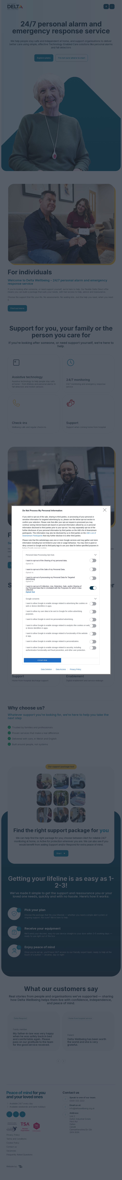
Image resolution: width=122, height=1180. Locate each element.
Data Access (61, 669)
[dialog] (61, 590)
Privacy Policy (75, 669)
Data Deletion (46, 669)
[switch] (93, 560)
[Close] (105, 510)
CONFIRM (42, 660)
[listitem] (61, 554)
